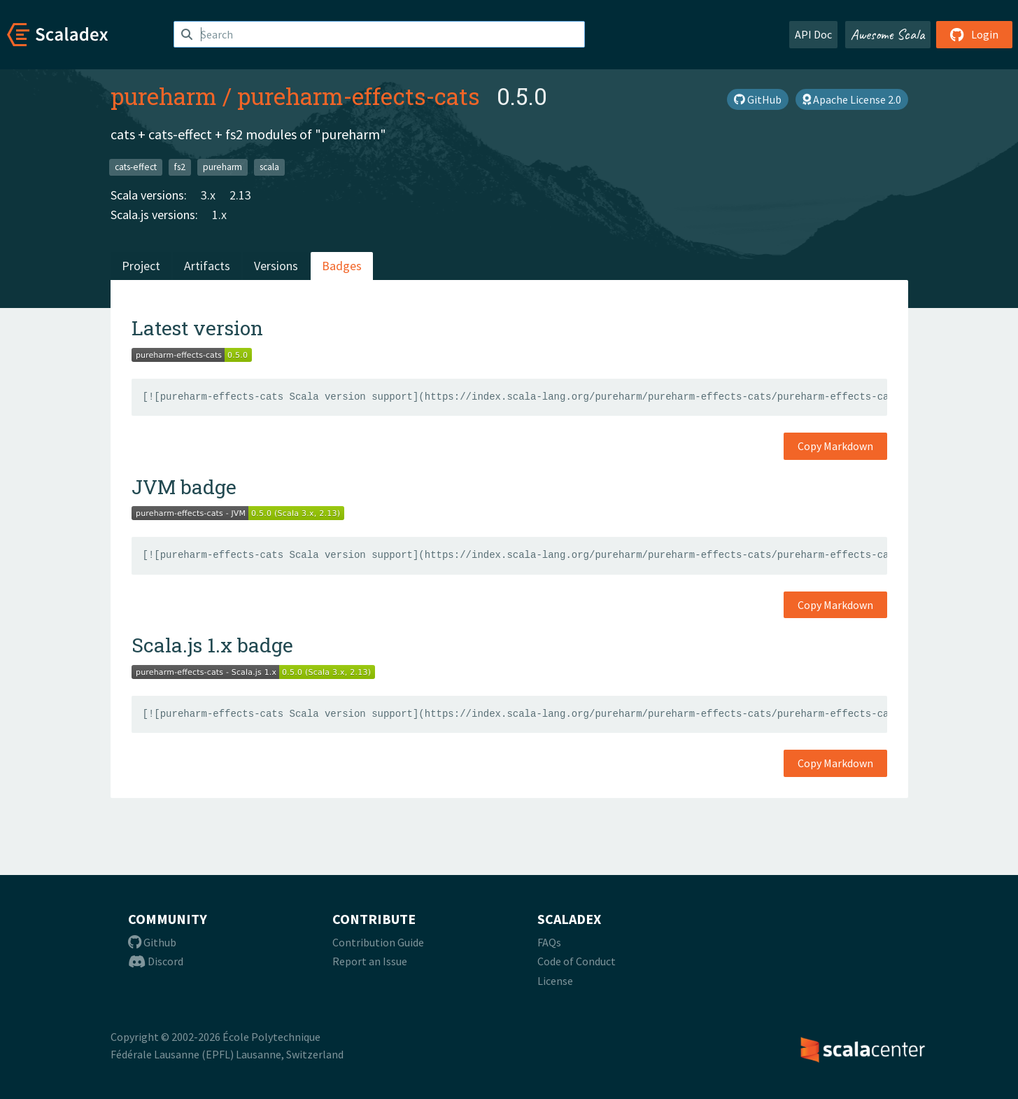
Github (152, 942)
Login (974, 34)
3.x (208, 195)
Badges (342, 266)
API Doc (813, 34)
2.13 (240, 195)
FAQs (549, 942)
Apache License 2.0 (852, 99)
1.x (219, 214)
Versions (276, 266)
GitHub (758, 99)
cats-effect (136, 167)
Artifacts (207, 266)
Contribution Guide (378, 942)
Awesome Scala (888, 34)
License (555, 981)
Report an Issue (369, 961)
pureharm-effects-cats (358, 95)
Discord (155, 961)
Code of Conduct (576, 961)
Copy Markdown (835, 446)
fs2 (179, 167)
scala (269, 167)
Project (141, 266)
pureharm (164, 95)
